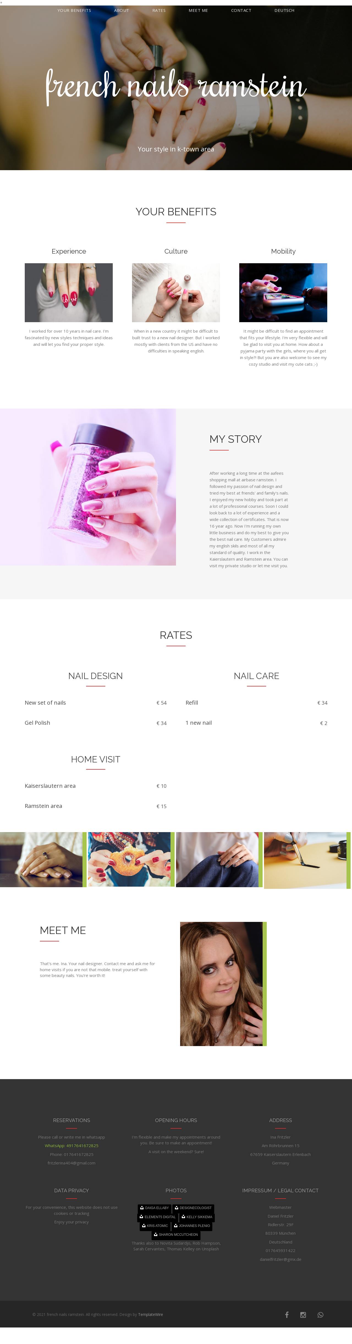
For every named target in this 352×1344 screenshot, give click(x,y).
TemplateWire (150, 1314)
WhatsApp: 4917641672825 (71, 1145)
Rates (159, 10)
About (121, 10)
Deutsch (284, 10)
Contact (241, 10)
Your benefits (74, 10)
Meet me (198, 10)
